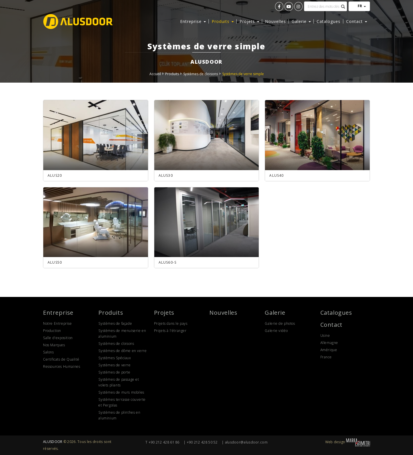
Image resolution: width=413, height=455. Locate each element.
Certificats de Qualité (61, 359)
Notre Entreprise (57, 323)
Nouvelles (275, 21)
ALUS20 (55, 175)
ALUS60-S (168, 262)
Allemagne (329, 342)
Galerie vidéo (276, 330)
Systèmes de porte (114, 372)
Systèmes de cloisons (200, 73)
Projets (164, 312)
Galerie (275, 312)
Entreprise (58, 312)
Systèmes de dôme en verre (122, 350)
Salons (48, 352)
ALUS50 (55, 262)
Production (52, 330)
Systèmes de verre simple (243, 73)
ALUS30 (166, 175)
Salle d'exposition (58, 337)
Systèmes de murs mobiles (121, 392)
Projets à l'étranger (170, 330)
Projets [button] (249, 21)
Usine (325, 335)
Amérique (328, 349)
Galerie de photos (280, 323)
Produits (172, 73)
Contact (331, 324)
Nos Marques (54, 345)
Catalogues (328, 21)
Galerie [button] (301, 21)
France (326, 357)
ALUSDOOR (52, 441)
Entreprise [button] (193, 21)
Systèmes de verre (114, 365)
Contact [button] (356, 21)
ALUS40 (276, 175)
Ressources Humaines (61, 366)
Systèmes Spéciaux (114, 357)
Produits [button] (223, 21)
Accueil (155, 73)
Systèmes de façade (115, 323)
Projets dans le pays (171, 323)
